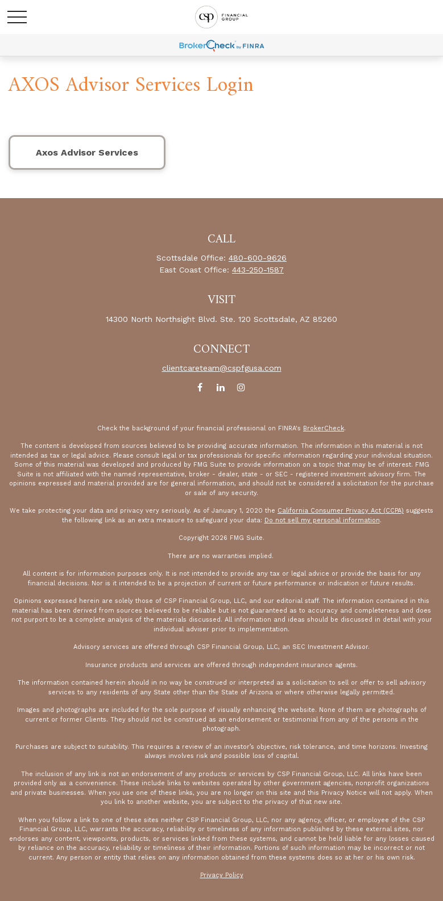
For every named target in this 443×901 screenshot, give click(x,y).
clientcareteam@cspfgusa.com (221, 367)
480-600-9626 (258, 257)
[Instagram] (241, 387)
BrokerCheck (323, 428)
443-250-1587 (258, 269)
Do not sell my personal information (322, 520)
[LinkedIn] (220, 387)
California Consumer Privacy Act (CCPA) (341, 510)
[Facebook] (200, 387)
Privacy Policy (221, 875)
